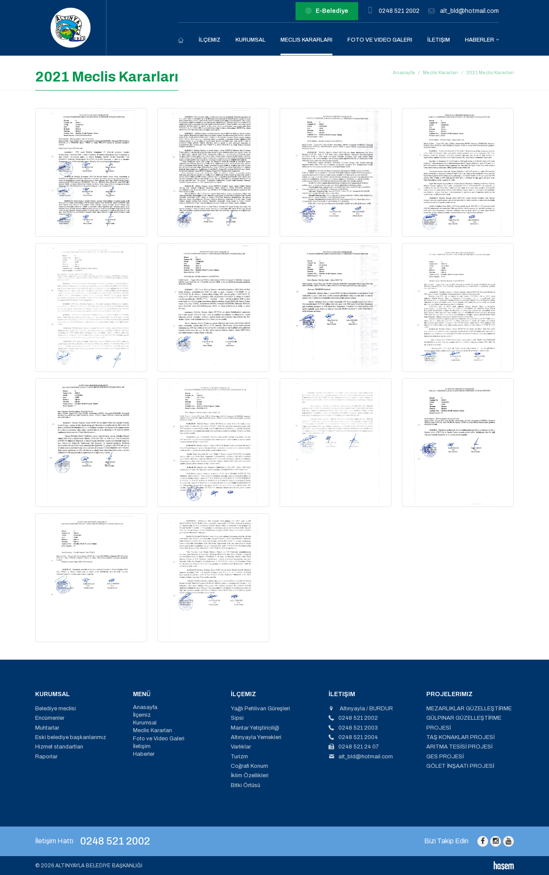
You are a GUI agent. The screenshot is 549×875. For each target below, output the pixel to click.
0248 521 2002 (399, 11)
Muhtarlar (47, 728)
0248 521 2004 (353, 737)
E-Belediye (326, 11)
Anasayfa (404, 72)
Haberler (479, 40)
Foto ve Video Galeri (379, 40)
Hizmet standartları (59, 747)
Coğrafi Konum (249, 766)
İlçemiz (209, 40)
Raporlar (46, 757)
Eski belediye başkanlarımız (70, 737)
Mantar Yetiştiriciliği (255, 728)
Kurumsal (250, 40)
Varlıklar (241, 747)
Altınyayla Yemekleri (256, 737)
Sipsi (237, 718)
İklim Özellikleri (249, 775)
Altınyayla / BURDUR (361, 709)
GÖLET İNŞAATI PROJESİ (460, 766)
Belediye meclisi (55, 709)
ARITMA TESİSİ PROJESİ (459, 747)
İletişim (438, 40)
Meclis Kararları (306, 40)
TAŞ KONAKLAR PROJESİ (460, 737)
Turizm (239, 757)
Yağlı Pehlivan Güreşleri (260, 709)
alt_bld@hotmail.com (469, 11)
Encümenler (49, 718)
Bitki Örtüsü (245, 785)
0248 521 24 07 (354, 747)
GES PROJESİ (445, 757)
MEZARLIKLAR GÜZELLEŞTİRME (469, 709)
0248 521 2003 (353, 728)
